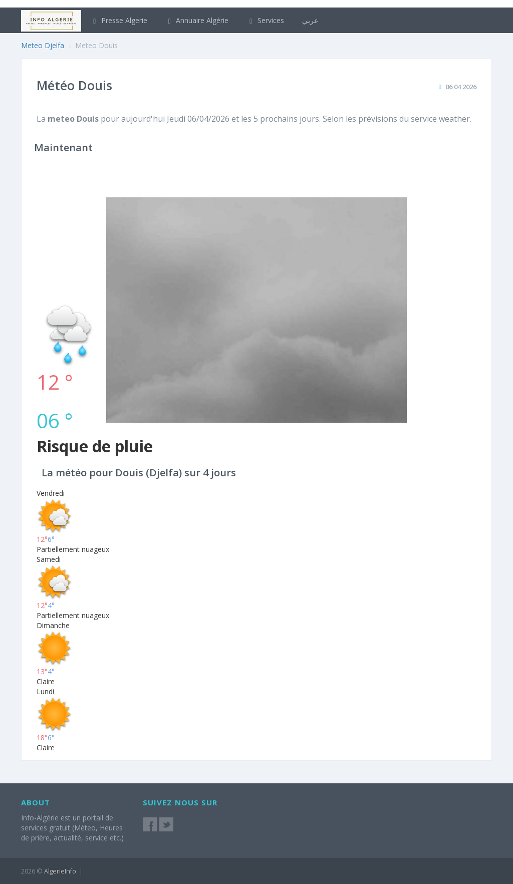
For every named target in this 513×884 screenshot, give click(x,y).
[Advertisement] (256, 233)
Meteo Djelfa (42, 45)
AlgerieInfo (60, 870)
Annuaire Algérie (197, 20)
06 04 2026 (460, 86)
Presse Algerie (118, 20)
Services (265, 20)
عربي (310, 20)
